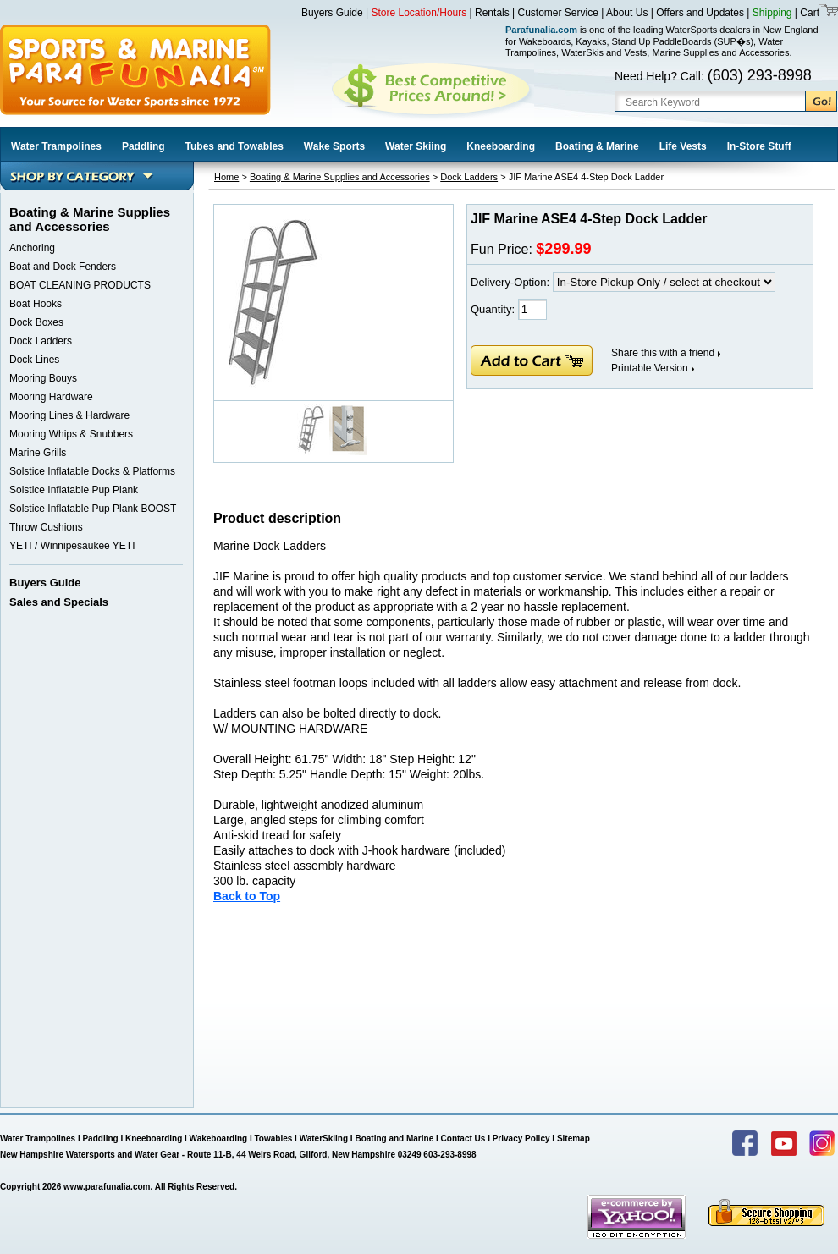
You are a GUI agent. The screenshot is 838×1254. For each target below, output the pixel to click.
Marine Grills (37, 453)
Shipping (772, 13)
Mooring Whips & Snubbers (71, 434)
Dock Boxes (36, 322)
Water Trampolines (56, 146)
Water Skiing (415, 146)
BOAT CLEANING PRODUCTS (80, 285)
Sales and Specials (58, 602)
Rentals (492, 13)
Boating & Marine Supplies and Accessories (340, 177)
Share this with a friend (662, 353)
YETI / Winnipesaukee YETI (72, 546)
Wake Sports (334, 146)
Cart (808, 13)
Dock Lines (34, 360)
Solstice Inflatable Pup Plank (73, 490)
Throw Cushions (46, 527)
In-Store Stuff (759, 146)
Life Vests (683, 146)
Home (226, 177)
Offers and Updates (701, 13)
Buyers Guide (332, 13)
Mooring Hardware (51, 397)
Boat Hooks (35, 304)
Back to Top (246, 896)
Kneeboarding (500, 146)
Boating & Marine (597, 146)
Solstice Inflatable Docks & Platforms (92, 471)
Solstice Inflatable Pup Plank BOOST (92, 508)
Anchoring (32, 248)
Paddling (143, 146)
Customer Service (558, 13)
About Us (627, 13)
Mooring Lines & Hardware (69, 415)
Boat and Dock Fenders (62, 266)
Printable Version (649, 368)
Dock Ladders (40, 341)
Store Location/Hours (419, 13)
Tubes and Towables (234, 146)
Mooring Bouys (43, 378)
